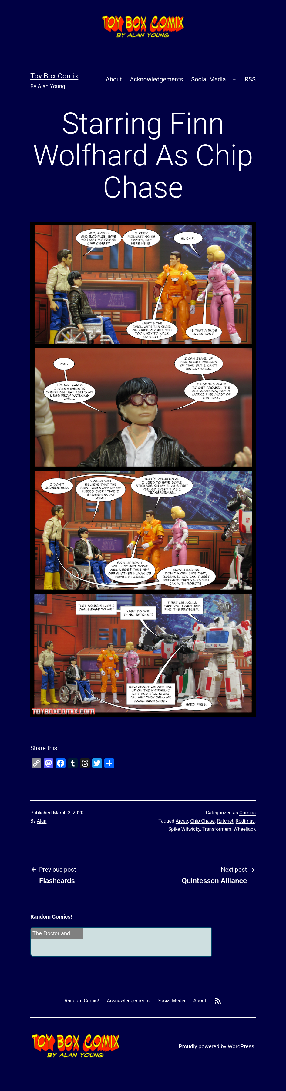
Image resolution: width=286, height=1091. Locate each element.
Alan (42, 821)
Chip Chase (202, 821)
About (114, 79)
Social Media (208, 79)
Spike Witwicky (184, 829)
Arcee (182, 821)
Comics (247, 813)
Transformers (216, 829)
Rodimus (245, 821)
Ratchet (225, 821)
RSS (250, 79)
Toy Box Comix (54, 76)
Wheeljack (245, 829)
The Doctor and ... (54, 933)
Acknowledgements (156, 79)
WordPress (241, 1046)
